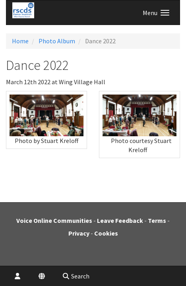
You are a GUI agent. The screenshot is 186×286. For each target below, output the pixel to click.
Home (20, 41)
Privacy (78, 233)
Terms (157, 220)
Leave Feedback (120, 220)
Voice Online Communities (54, 220)
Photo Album (57, 41)
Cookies (106, 233)
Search (75, 276)
